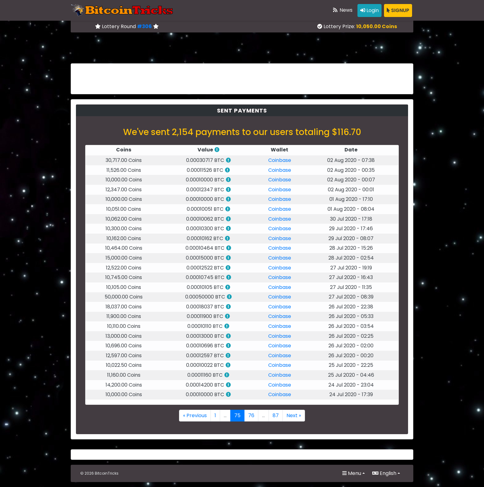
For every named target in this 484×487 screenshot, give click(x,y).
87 (276, 415)
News (342, 10)
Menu (351, 473)
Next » (293, 415)
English (384, 473)
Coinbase (279, 160)
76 (251, 415)
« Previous (195, 415)
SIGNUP (398, 10)
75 (237, 415)
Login (369, 10)
